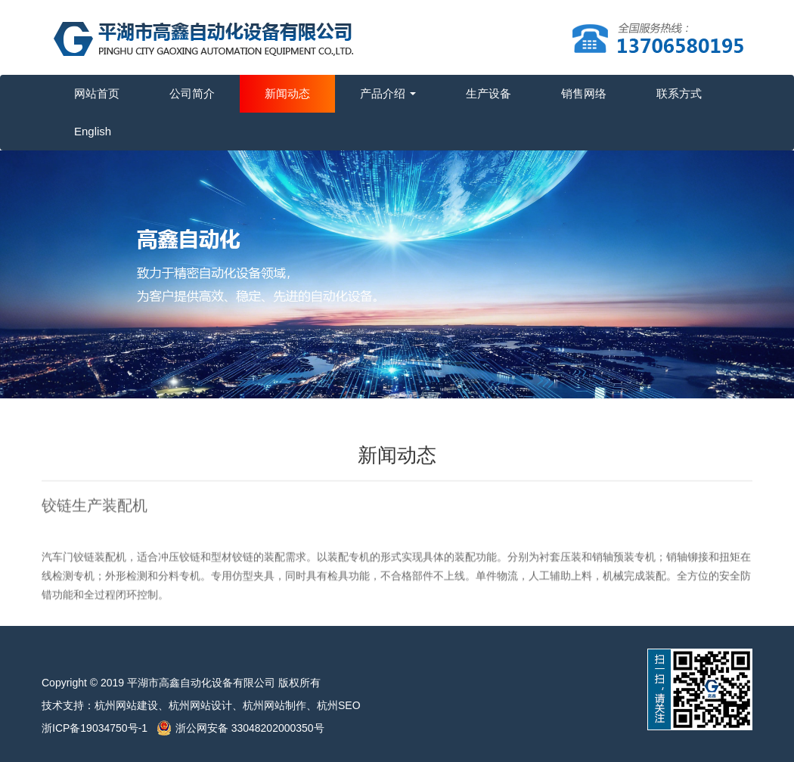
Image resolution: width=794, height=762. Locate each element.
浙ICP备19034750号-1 (99, 728)
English (92, 131)
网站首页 (96, 93)
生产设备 (488, 93)
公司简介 (192, 93)
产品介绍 (388, 93)
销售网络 (583, 93)
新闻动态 (287, 93)
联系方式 (679, 93)
